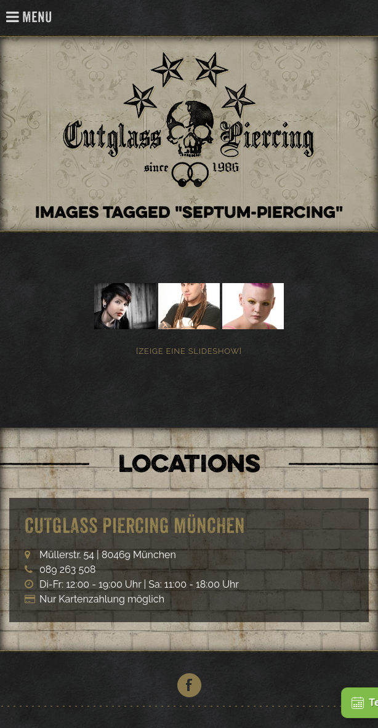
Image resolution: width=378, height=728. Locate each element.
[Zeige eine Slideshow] (189, 351)
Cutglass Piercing (362, 18)
